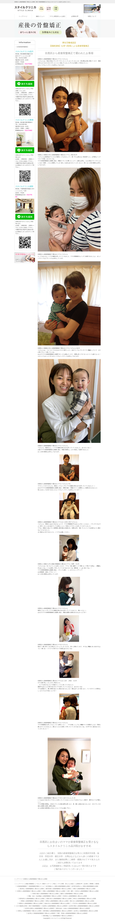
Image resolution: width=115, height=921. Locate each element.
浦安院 (97, 883)
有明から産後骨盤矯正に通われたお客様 (57, 901)
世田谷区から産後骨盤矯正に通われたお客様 (31, 898)
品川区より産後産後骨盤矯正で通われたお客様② (41, 913)
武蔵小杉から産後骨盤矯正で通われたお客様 (58, 898)
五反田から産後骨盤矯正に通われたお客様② (54, 906)
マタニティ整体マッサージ (43, 883)
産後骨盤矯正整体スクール (36, 886)
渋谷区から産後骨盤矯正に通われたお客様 (75, 896)
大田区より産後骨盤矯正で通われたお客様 (29, 911)
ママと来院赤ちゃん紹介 (57, 16)
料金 (54, 883)
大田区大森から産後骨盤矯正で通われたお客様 (45, 893)
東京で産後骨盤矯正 (34, 906)
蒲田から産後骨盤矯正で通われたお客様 (71, 893)
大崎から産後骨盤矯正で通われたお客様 (84, 888)
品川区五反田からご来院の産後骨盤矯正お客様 (85, 886)
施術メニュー (40, 16)
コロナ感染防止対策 (21, 906)
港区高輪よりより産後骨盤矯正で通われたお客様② (57, 915)
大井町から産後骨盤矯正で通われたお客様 (29, 891)
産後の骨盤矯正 (30, 883)
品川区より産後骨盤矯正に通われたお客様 (86, 911)
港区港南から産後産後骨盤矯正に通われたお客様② (57, 911)
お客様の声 (74, 16)
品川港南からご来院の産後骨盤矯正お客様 (58, 886)
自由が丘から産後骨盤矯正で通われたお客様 (57, 903)
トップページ (23, 16)
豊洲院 (91, 883)
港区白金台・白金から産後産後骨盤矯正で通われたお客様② (73, 908)
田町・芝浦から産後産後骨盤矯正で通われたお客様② (72, 913)
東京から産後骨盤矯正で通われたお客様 (84, 898)
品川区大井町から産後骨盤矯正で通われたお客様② (39, 908)
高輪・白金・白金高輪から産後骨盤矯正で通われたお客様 (44, 896)
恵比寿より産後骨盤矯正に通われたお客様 (32, 888)
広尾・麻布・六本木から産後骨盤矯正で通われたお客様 (82, 891)
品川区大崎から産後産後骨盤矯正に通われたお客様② (84, 906)
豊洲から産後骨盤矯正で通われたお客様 (32, 901)
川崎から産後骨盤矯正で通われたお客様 (53, 891)
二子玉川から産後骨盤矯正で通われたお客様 (84, 903)
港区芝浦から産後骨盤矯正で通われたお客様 (58, 888)
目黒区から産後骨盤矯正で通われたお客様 (30, 903)
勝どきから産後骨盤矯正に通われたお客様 (82, 901)
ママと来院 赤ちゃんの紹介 (66, 883)
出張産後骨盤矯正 (22, 47)
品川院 (86, 883)
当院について (92, 16)
